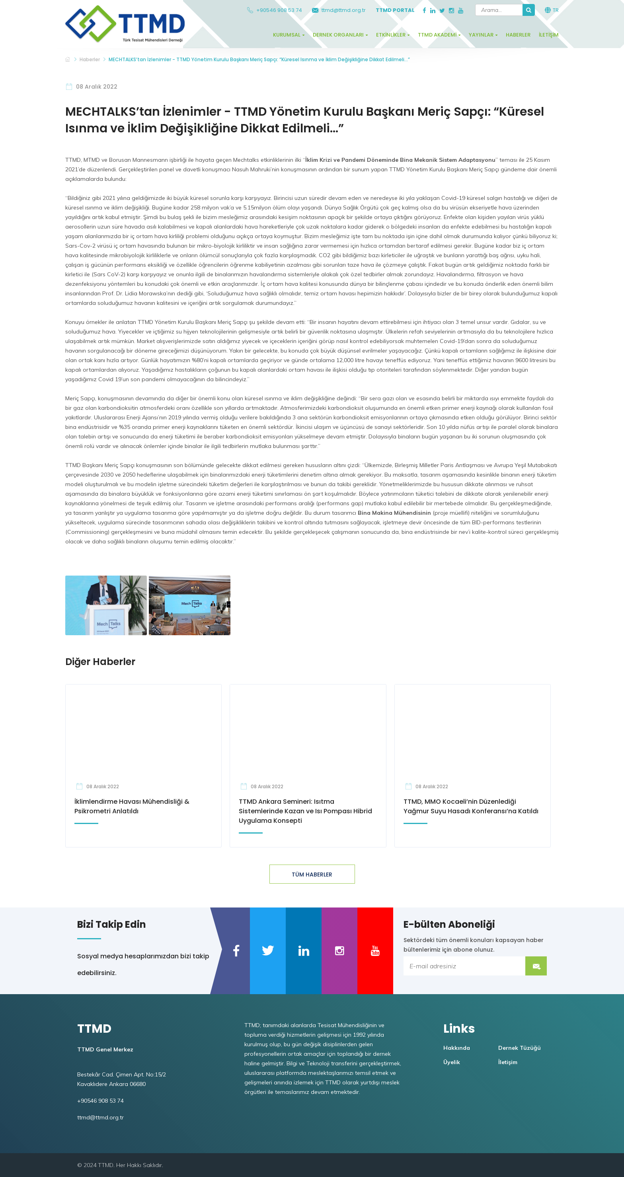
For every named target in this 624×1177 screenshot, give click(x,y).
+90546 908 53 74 (274, 10)
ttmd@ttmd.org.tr (339, 10)
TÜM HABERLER (312, 874)
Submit (536, 965)
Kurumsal (286, 35)
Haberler (518, 35)
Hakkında (456, 1047)
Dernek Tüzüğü (519, 1047)
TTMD (68, 60)
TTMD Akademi (437, 35)
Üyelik (451, 1062)
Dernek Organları (338, 35)
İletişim (549, 35)
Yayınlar (481, 35)
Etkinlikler (391, 35)
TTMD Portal (395, 10)
